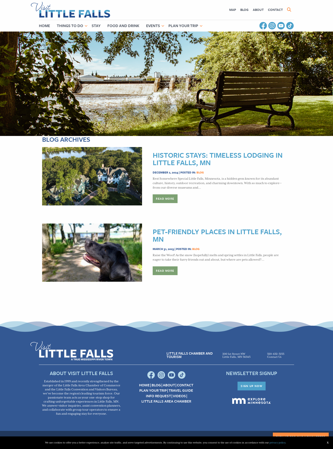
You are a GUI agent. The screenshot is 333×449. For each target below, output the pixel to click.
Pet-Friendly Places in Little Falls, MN (217, 235)
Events (153, 25)
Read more (165, 198)
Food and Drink (123, 25)
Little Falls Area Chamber (166, 401)
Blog (244, 9)
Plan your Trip (153, 390)
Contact (275, 9)
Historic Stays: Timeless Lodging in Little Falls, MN (218, 158)
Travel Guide (181, 390)
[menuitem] (232, 10)
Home (44, 25)
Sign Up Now (251, 386)
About (258, 9)
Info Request (158, 396)
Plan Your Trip (183, 25)
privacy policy (277, 442)
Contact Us (274, 357)
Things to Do (70, 25)
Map (232, 9)
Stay (96, 25)
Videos (179, 396)
